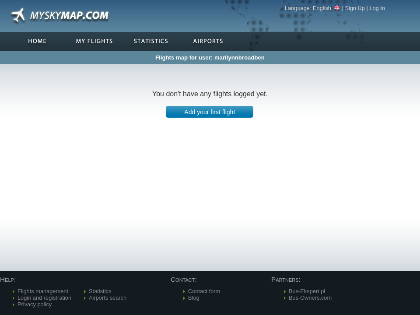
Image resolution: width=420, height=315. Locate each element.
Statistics (100, 291)
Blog (194, 297)
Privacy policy (35, 304)
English (326, 8)
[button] (209, 112)
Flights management (43, 291)
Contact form (204, 291)
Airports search (107, 297)
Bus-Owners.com (310, 297)
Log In (377, 8)
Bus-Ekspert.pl (307, 291)
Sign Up (355, 8)
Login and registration (44, 297)
